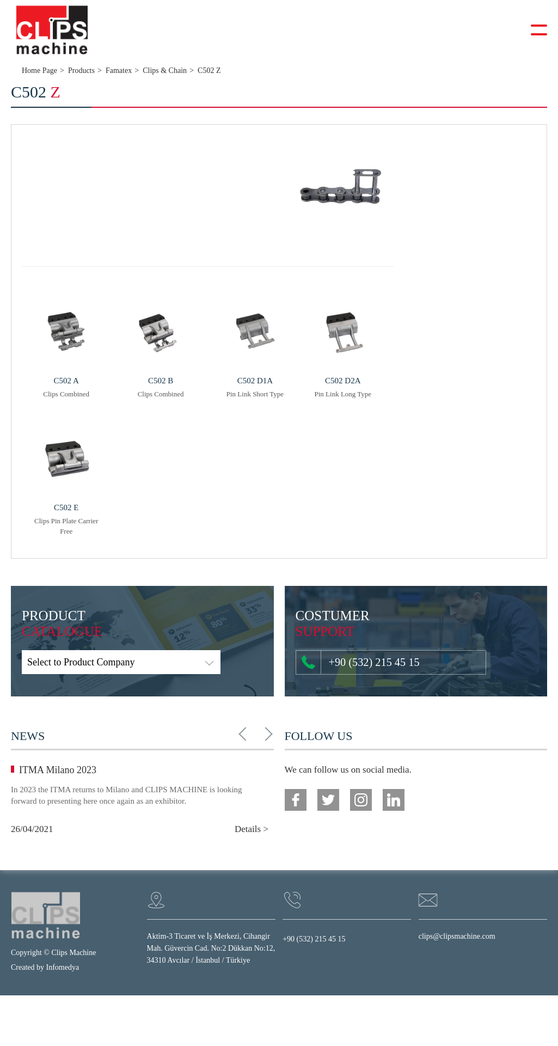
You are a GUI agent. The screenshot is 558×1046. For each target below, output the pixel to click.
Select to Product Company (80, 662)
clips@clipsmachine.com (457, 937)
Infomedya (62, 968)
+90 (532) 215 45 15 (355, 663)
